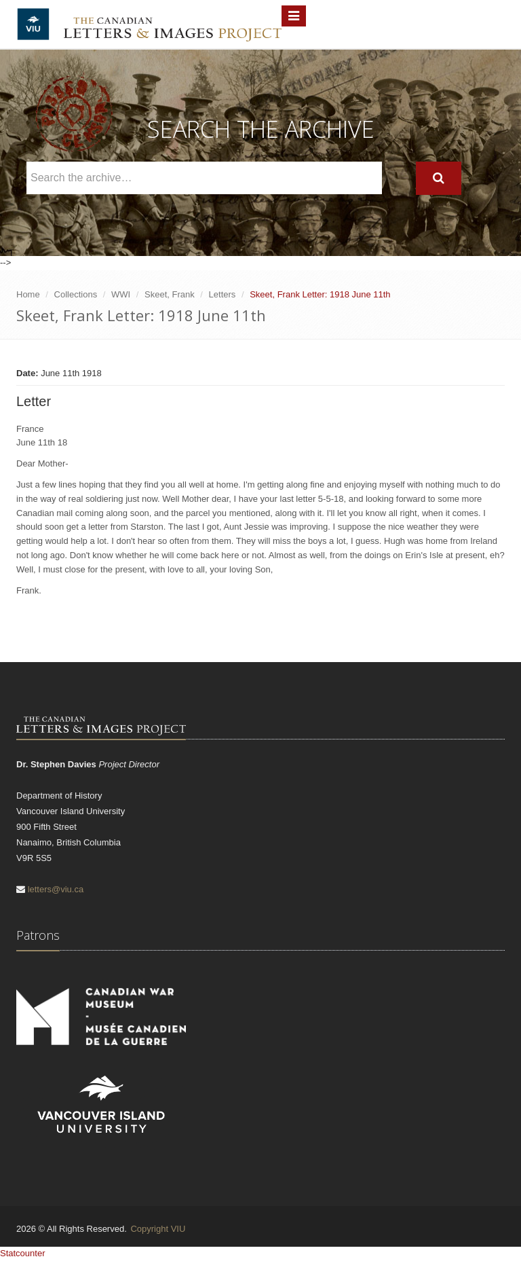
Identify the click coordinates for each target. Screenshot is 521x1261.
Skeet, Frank (169, 294)
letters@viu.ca (56, 889)
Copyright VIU (157, 1229)
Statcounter (22, 1253)
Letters (222, 294)
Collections (76, 294)
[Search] (438, 178)
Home (28, 294)
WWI (120, 294)
